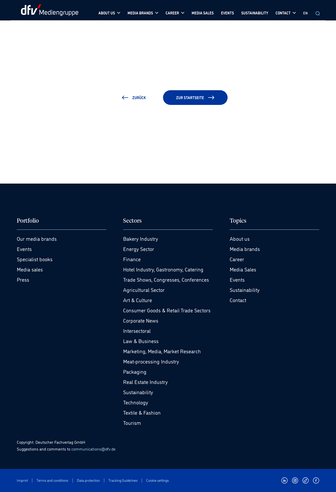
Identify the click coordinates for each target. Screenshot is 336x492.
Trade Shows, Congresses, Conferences (166, 279)
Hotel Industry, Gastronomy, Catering (163, 269)
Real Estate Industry (145, 381)
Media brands (245, 248)
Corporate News (140, 320)
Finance (132, 259)
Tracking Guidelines (123, 480)
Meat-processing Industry (151, 361)
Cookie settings (157, 480)
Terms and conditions (52, 480)
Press (23, 279)
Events (24, 248)
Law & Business (141, 340)
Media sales (30, 269)
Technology (135, 402)
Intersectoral (137, 330)
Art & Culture (137, 299)
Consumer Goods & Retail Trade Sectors (167, 310)
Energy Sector (138, 248)
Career (237, 259)
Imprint (22, 480)
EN (305, 12)
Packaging (134, 371)
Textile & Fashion (142, 412)
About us (240, 238)
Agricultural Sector (144, 289)
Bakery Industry (140, 238)
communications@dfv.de (93, 449)
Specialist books (34, 259)
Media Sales (243, 269)
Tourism (132, 422)
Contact (238, 299)
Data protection (88, 480)
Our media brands (37, 238)
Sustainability (138, 391)
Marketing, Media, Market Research (162, 351)
